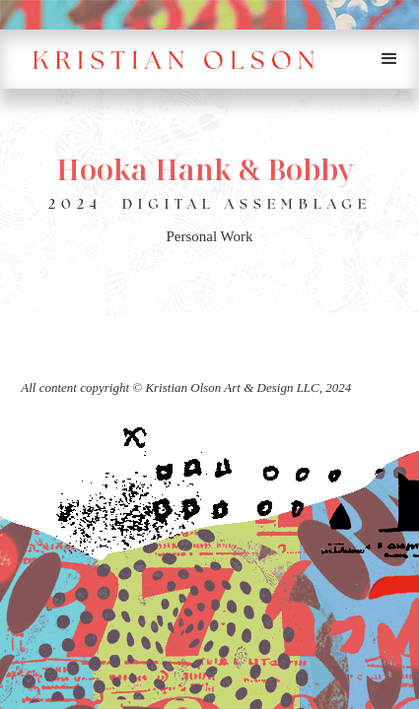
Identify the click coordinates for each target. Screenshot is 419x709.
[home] (180, 59)
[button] (389, 59)
